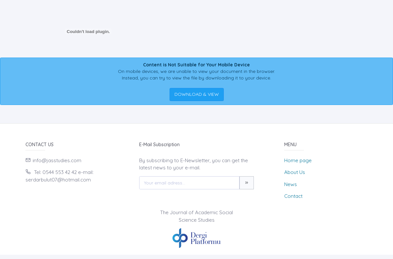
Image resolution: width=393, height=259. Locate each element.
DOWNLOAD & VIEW (196, 94)
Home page (298, 160)
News (290, 184)
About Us (294, 172)
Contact (293, 196)
